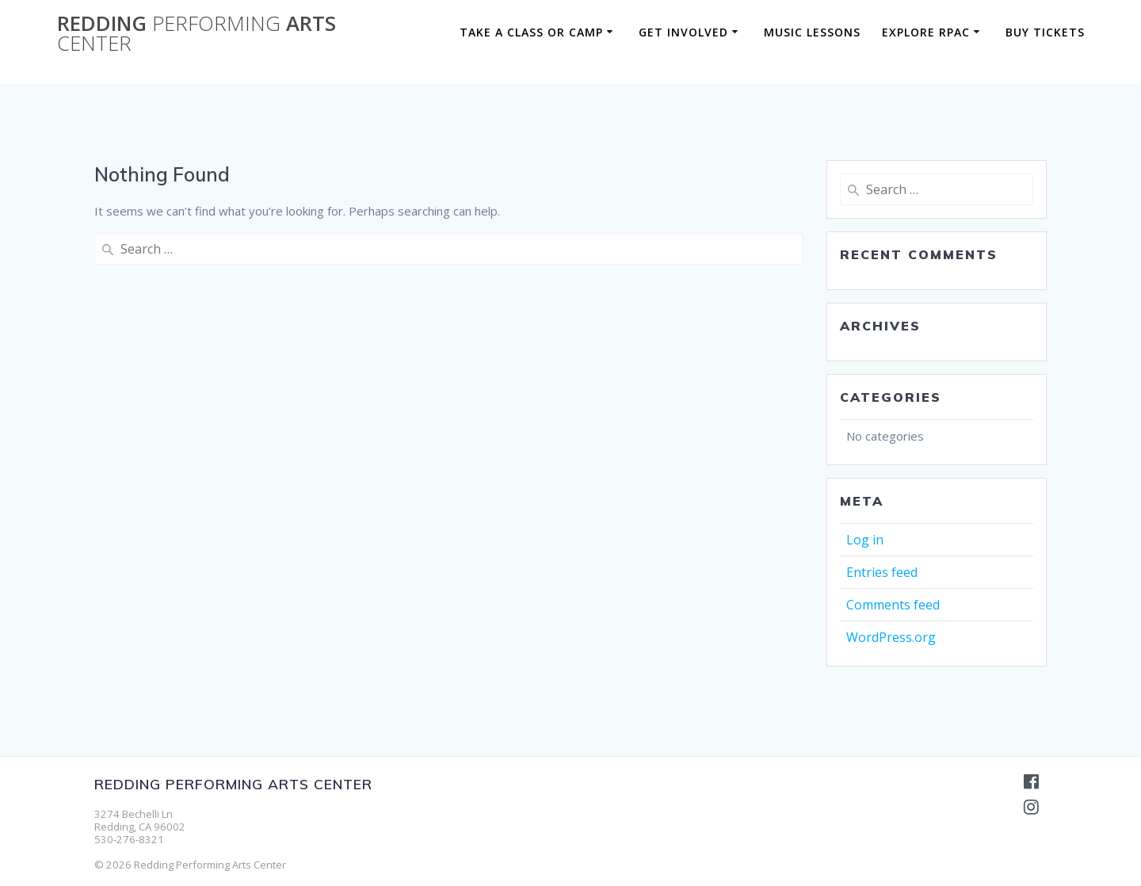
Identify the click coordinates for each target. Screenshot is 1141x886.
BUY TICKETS (1045, 32)
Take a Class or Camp (531, 32)
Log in (864, 539)
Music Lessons (812, 32)
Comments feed (893, 604)
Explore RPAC (926, 32)
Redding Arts (196, 33)
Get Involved (683, 32)
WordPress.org (891, 637)
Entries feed (882, 572)
